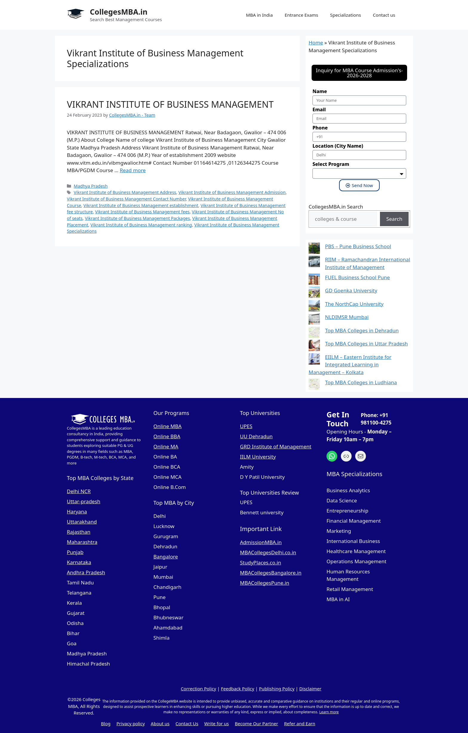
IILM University (258, 456)
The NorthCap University (354, 303)
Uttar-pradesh (83, 501)
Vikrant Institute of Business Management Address (125, 192)
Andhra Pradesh (86, 572)
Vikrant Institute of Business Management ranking (141, 225)
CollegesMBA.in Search (336, 206)
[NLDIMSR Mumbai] (314, 320)
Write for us (216, 723)
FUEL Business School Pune (357, 277)
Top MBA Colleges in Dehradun (362, 330)
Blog (105, 723)
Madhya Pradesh (91, 186)
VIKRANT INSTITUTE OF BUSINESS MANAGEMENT (170, 104)
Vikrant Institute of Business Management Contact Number (126, 199)
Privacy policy (130, 723)
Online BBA (166, 436)
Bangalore (165, 556)
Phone (320, 127)
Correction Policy (198, 689)
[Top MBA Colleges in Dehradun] (314, 333)
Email (319, 109)
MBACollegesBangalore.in (270, 572)
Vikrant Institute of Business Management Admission (232, 192)
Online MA (165, 446)
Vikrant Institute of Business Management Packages (137, 218)
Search (394, 218)
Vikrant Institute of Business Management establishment (140, 205)
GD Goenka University (351, 290)
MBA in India (259, 15)
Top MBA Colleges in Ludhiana (361, 382)
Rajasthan (78, 531)
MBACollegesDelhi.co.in (268, 552)
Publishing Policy (277, 689)
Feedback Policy (237, 689)
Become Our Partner (256, 723)
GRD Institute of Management (275, 446)
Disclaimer (310, 689)
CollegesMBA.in (118, 12)
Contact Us (187, 723)
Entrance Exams (301, 15)
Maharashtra (82, 541)
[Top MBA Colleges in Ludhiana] (314, 385)
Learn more (329, 712)
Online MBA (167, 426)
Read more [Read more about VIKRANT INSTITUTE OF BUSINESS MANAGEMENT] (133, 170)
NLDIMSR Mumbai (347, 317)
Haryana (77, 511)
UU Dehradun (256, 436)
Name (319, 91)
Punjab (75, 552)
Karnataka (79, 562)
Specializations (345, 15)
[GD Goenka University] (314, 293)
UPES (246, 426)
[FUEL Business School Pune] (314, 280)
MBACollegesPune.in (264, 582)
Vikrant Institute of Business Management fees (142, 212)
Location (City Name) (337, 146)
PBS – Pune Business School (358, 246)
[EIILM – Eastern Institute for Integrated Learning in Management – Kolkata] (314, 360)
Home (316, 42)
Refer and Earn (299, 723)
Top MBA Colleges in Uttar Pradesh (366, 343)
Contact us (384, 15)
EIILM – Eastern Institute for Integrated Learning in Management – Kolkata (350, 365)
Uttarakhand (82, 521)
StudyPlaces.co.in (260, 562)
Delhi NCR (79, 491)
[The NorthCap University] (314, 307)
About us (160, 723)
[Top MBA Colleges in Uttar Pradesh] (314, 346)
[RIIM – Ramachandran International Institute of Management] (314, 262)
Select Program (330, 164)
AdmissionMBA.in (261, 542)
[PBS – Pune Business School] (314, 249)
